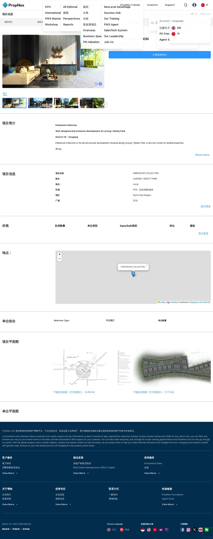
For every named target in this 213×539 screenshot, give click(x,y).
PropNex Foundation (172, 494)
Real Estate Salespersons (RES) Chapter (94, 467)
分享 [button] (193, 14)
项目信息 (41, 22)
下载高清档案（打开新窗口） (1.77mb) (153, 392)
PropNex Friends (130, 4)
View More (8, 473)
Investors (152, 4)
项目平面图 (168, 22)
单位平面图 (203, 22)
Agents (106, 4)
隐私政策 (5, 529)
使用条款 (26, 529)
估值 (146, 467)
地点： (102, 22)
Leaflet (161, 302)
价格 (72, 22)
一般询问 (113, 494)
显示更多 (206, 206)
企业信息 (59, 494)
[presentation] (96, 84)
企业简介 (6, 494)
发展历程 (6, 498)
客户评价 (6, 463)
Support (170, 4)
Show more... (203, 154)
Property (86, 4)
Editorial (66, 4)
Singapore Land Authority (200, 302)
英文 (111, 530)
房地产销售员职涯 (82, 463)
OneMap (173, 302)
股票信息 (59, 498)
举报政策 (16, 529)
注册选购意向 (160, 54)
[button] (133, 274)
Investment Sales (153, 463)
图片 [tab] (5, 93)
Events (47, 4)
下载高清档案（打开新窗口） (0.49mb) (74, 392)
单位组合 (134, 22)
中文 (124, 530)
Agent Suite (168, 498)
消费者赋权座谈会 (11, 467)
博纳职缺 (113, 498)
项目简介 (8, 22)
